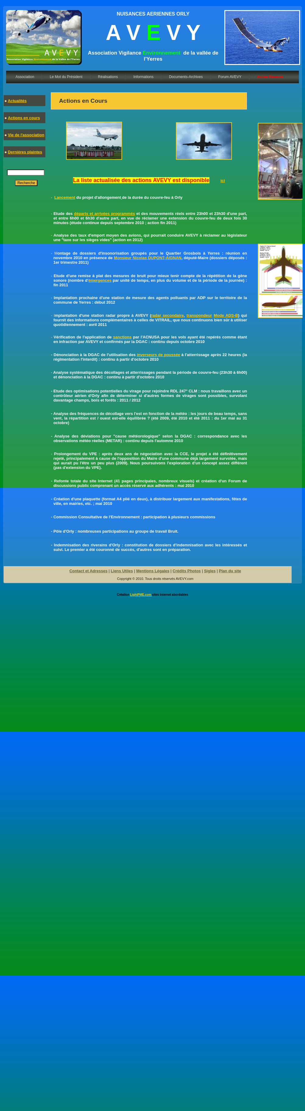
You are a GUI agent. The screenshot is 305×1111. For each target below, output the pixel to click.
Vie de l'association (26, 135)
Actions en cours (24, 118)
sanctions (122, 337)
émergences (99, 280)
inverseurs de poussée (158, 354)
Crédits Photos (187, 571)
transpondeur (199, 315)
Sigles (210, 571)
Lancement (64, 197)
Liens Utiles (122, 571)
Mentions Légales (152, 571)
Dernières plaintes (25, 152)
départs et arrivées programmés (104, 213)
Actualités (17, 100)
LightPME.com (141, 594)
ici (223, 180)
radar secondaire (167, 315)
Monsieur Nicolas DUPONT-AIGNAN (147, 257)
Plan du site (230, 571)
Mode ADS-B (226, 315)
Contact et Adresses (88, 571)
